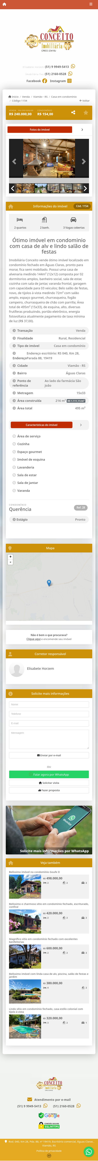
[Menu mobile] (4, 4)
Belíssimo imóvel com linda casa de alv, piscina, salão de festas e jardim (48, 975)
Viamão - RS (40, 96)
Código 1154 (19, 100)
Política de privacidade (49, 1150)
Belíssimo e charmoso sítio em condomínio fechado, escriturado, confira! (49, 905)
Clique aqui (34, 639)
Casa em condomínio (64, 96)
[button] (15, 161)
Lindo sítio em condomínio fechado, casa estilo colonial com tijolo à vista (46, 1010)
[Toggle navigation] (90, 4)
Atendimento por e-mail (49, 1100)
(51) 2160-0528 (55, 74)
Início (13, 96)
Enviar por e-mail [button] (49, 755)
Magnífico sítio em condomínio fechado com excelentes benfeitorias (43, 940)
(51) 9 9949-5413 (57, 67)
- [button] (10, 562)
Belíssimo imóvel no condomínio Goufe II (34, 872)
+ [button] (10, 557)
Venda (26, 96)
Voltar (85, 100)
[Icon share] (37, 80)
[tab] (20, 129)
